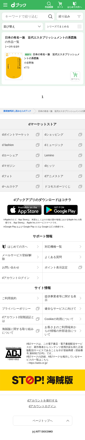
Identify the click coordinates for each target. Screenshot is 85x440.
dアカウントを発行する (42, 400)
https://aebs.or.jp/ (38, 363)
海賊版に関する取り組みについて (18, 330)
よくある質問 (53, 257)
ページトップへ (43, 420)
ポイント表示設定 (56, 267)
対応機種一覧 (53, 246)
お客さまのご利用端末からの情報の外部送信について (60, 330)
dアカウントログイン (15, 277)
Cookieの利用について (59, 319)
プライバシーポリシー (16, 308)
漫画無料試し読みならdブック (17, 111)
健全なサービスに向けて (60, 308)
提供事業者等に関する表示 (60, 298)
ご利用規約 (9, 298)
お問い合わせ (10, 267)
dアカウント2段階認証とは (18, 318)
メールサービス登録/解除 (17, 257)
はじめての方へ (15, 247)
